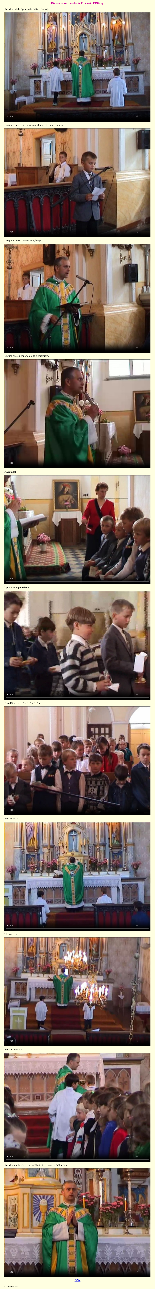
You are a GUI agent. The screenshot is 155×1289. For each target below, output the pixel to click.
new (77, 1280)
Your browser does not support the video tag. (77, 67)
